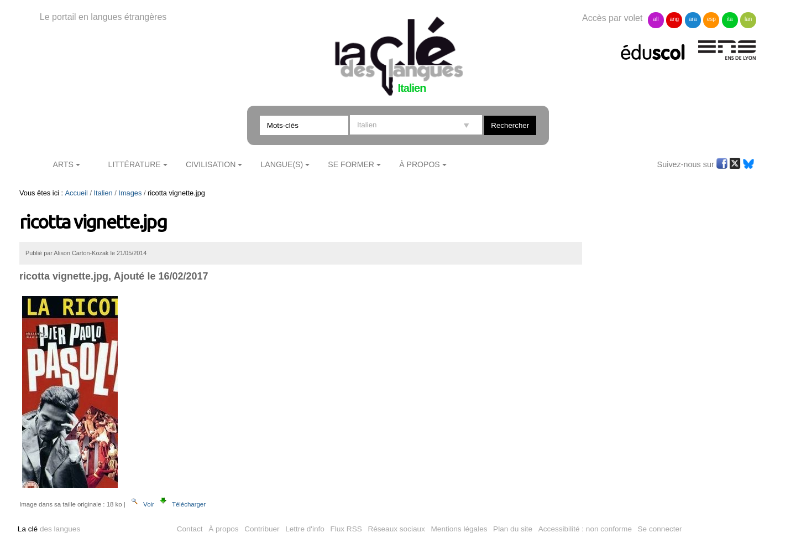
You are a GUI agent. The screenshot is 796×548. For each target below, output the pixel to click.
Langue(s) (282, 164)
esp (711, 19)
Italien (103, 193)
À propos (223, 529)
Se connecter (660, 529)
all (655, 19)
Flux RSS (346, 529)
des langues (49, 529)
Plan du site (512, 529)
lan (748, 19)
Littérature (134, 164)
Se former (351, 164)
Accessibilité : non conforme (585, 529)
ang (674, 19)
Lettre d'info (304, 529)
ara (692, 19)
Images (130, 193)
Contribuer (261, 529)
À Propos (419, 164)
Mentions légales (459, 529)
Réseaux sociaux (396, 529)
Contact (190, 529)
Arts (63, 164)
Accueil (76, 193)
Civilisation (210, 164)
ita (730, 19)
